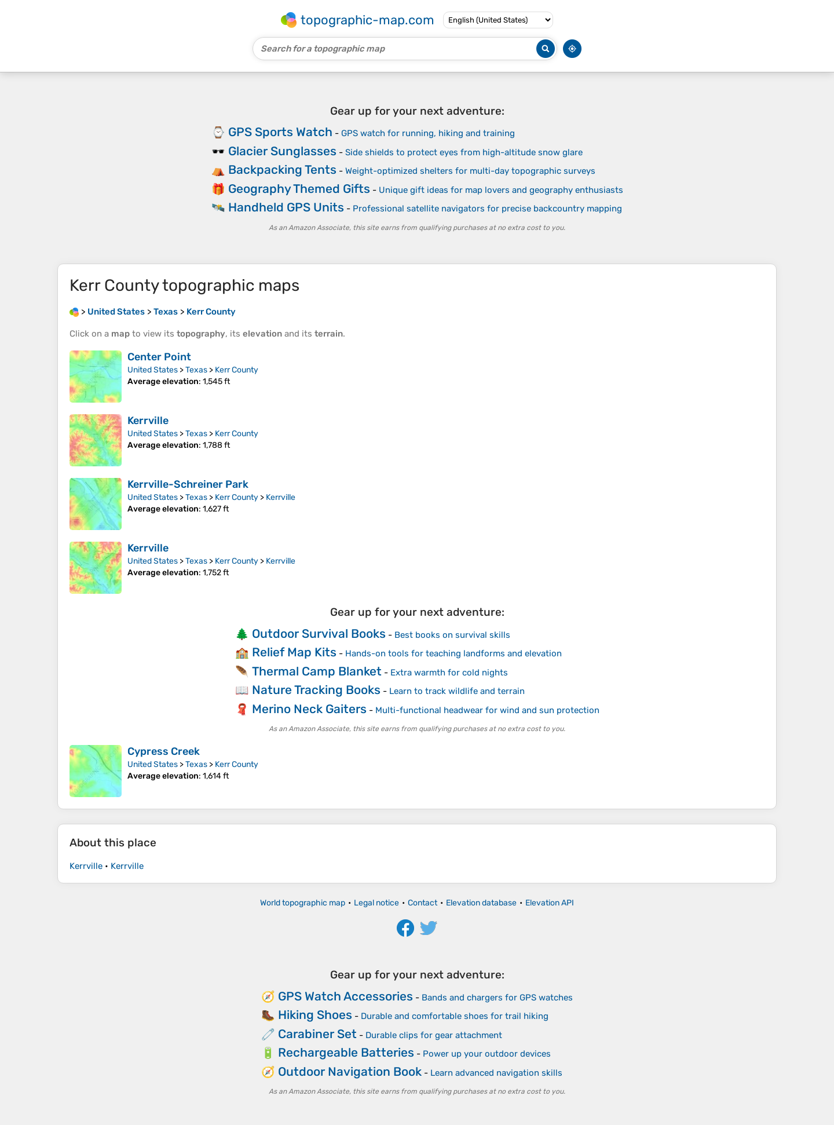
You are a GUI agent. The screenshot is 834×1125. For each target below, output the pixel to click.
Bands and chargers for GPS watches (497, 997)
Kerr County (236, 370)
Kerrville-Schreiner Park (187, 484)
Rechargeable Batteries (346, 1052)
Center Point (159, 356)
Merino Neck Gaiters (309, 709)
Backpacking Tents (282, 169)
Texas (196, 370)
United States (152, 370)
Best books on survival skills (452, 635)
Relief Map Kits (294, 652)
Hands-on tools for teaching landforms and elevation (453, 653)
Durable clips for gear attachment (433, 1035)
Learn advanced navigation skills (496, 1073)
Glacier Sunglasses (282, 151)
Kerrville (148, 420)
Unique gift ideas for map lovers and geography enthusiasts (501, 190)
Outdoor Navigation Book (350, 1071)
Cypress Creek (163, 751)
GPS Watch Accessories (345, 996)
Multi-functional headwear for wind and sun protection (487, 710)
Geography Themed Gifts (299, 188)
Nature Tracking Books (316, 689)
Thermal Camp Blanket (317, 671)
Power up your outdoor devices (487, 1054)
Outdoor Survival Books (319, 633)
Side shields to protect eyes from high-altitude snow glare (464, 152)
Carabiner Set (317, 1034)
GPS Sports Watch (280, 132)
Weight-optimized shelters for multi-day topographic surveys (470, 171)
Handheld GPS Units (286, 207)
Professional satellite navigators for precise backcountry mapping (487, 208)
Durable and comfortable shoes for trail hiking (454, 1016)
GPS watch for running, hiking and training (428, 133)
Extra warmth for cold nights (449, 672)
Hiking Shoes (315, 1014)
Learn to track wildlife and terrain (457, 691)
